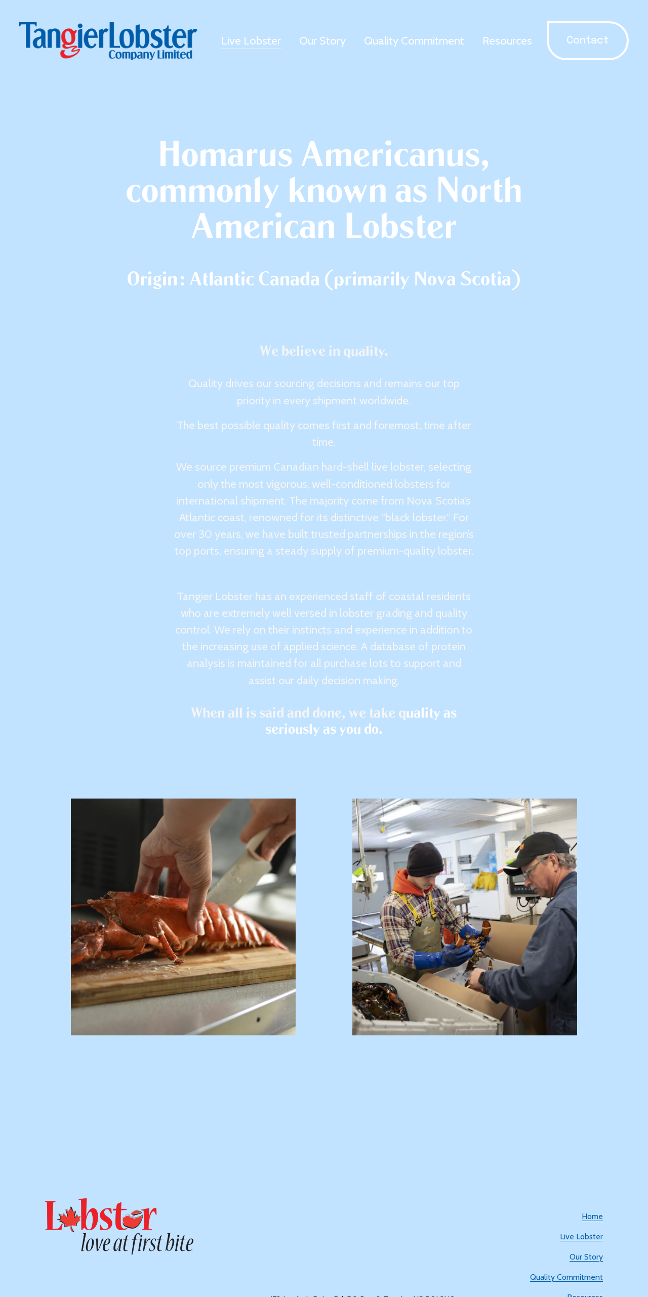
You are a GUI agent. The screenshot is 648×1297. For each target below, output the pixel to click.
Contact (587, 40)
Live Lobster (251, 41)
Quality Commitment (414, 41)
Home (592, 1216)
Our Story (322, 41)
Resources (507, 41)
